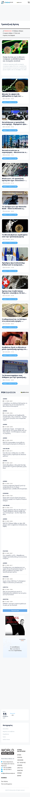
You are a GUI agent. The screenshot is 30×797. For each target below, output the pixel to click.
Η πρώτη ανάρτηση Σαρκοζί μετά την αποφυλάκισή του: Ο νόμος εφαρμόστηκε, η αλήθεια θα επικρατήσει (15, 487)
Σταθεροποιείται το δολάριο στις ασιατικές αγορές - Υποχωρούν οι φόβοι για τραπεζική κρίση (14, 322)
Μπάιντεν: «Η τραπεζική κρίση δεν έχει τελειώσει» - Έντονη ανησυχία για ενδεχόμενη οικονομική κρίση (15, 181)
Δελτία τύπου (6, 739)
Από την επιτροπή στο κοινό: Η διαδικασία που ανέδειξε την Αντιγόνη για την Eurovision (14, 593)
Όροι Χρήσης (4, 781)
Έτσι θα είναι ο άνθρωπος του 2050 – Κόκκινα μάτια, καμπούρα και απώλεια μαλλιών (14, 454)
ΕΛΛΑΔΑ (19, 773)
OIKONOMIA (20, 760)
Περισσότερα (15, 610)
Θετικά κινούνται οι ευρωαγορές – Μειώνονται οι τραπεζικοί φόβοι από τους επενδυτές (14, 153)
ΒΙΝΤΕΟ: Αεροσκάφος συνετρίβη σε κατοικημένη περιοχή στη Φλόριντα (14, 443)
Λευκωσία (12, 713)
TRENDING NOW (7, 31)
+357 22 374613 (7, 769)
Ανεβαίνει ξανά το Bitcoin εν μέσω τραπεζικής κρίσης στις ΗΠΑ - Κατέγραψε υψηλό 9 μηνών (14, 350)
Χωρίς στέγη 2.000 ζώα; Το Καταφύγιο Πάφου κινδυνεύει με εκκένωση (14, 581)
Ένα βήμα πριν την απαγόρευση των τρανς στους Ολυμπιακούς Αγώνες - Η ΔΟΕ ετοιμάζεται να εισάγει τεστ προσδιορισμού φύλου (14, 570)
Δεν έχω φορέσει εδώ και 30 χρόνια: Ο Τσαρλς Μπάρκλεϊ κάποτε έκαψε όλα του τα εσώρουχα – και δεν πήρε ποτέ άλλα (14, 512)
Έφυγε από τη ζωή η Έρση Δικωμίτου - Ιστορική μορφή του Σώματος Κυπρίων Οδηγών (15, 499)
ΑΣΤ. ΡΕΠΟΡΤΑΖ (21, 762)
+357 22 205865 (7, 767)
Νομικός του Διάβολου (8, 731)
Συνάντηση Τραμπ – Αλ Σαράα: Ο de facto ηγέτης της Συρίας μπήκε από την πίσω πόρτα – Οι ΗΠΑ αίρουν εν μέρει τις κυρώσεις (14, 431)
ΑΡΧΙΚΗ (19, 755)
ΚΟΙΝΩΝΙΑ (5, 493)
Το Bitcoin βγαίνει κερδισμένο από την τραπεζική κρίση (15, 236)
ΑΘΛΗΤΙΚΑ (5, 599)
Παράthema (6, 734)
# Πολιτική (16, 33)
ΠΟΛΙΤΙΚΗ (5, 551)
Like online (5, 728)
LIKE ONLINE (6, 448)
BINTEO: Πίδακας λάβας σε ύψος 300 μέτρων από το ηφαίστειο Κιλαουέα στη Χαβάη (15, 524)
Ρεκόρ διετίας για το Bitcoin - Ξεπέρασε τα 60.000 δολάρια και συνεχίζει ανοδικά (14, 59)
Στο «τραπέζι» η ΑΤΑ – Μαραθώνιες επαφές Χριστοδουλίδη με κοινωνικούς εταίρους (15, 556)
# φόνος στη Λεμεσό (9, 35)
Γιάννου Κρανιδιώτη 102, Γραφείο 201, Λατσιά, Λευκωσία (7, 763)
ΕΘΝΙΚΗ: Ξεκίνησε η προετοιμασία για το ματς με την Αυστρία (14, 604)
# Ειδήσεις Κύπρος (17, 31)
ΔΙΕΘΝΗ (5, 424)
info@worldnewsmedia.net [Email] (8, 773)
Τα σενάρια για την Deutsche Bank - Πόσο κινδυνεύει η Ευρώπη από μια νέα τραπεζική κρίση (14, 209)
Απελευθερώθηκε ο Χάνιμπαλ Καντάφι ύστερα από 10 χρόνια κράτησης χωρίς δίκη (15, 466)
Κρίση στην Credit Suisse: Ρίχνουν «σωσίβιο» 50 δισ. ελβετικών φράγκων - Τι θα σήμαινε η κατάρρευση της (13, 294)
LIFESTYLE (5, 587)
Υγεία (4, 737)
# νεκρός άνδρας (8, 33)
